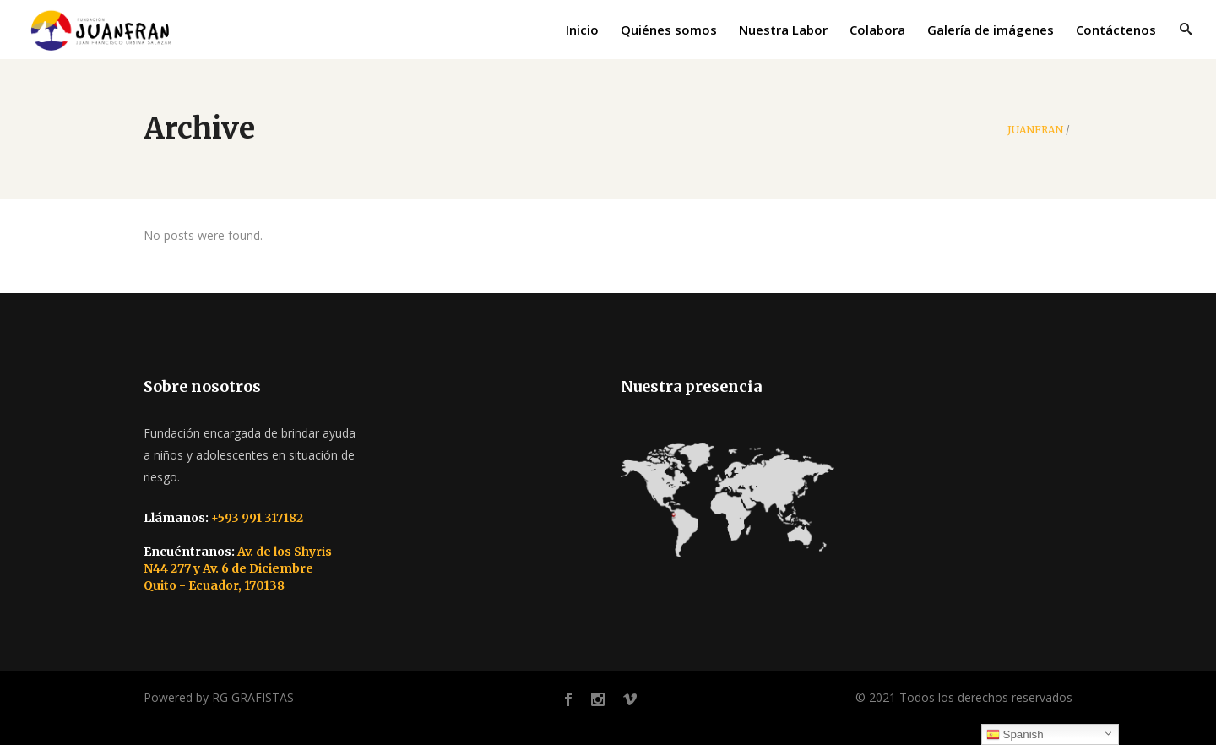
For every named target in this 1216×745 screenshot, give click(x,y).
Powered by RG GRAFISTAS (219, 697)
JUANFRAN (1035, 130)
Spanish (1015, 735)
